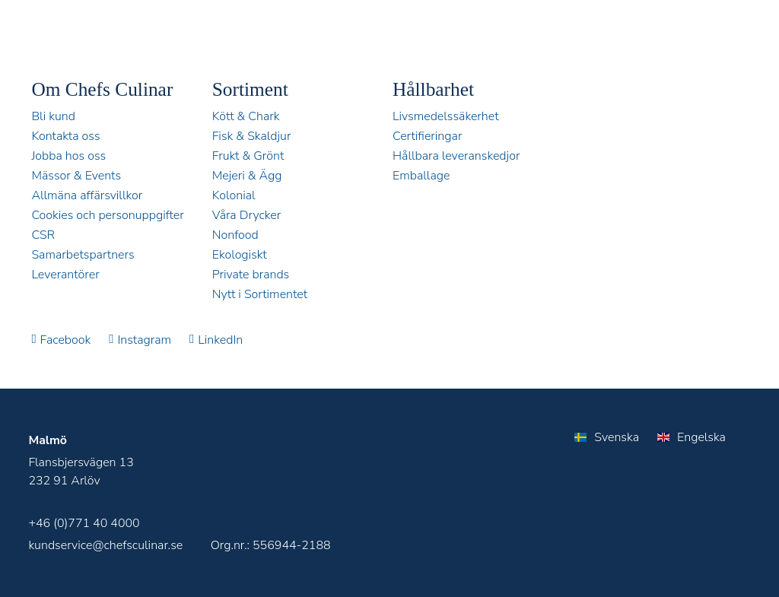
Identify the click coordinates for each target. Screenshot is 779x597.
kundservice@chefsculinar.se (105, 545)
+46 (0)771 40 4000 (83, 523)
